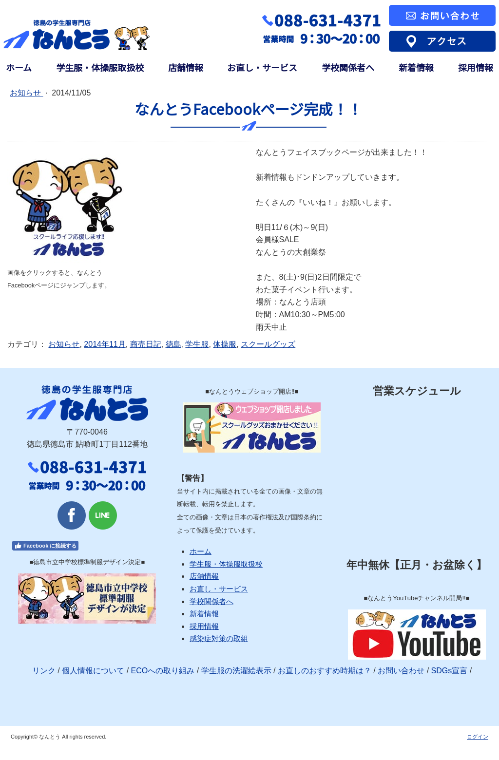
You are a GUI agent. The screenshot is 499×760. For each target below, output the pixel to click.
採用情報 (475, 67)
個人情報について (93, 670)
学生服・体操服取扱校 (100, 67)
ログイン (477, 737)
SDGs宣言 (449, 670)
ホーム (19, 67)
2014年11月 (104, 344)
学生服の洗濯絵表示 (236, 670)
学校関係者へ (348, 67)
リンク (44, 670)
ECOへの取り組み (163, 670)
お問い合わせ (401, 670)
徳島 (173, 344)
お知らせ (26, 93)
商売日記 (145, 344)
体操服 (224, 344)
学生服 (197, 344)
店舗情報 (185, 67)
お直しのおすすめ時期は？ (324, 670)
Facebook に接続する (45, 546)
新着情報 (416, 67)
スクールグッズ (268, 344)
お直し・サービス (262, 67)
